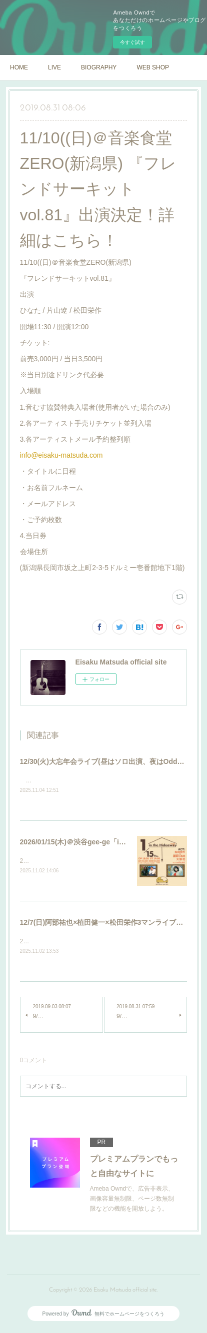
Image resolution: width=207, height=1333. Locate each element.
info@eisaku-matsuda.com (61, 455)
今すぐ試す (132, 42)
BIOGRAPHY (98, 67)
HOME (19, 67)
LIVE (54, 67)
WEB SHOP (152, 67)
